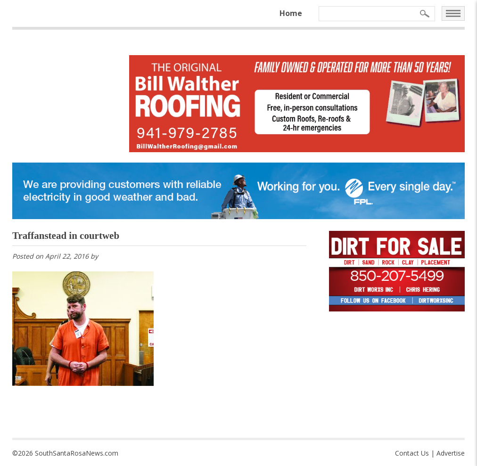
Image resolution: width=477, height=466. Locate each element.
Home (291, 13)
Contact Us (412, 453)
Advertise (450, 453)
